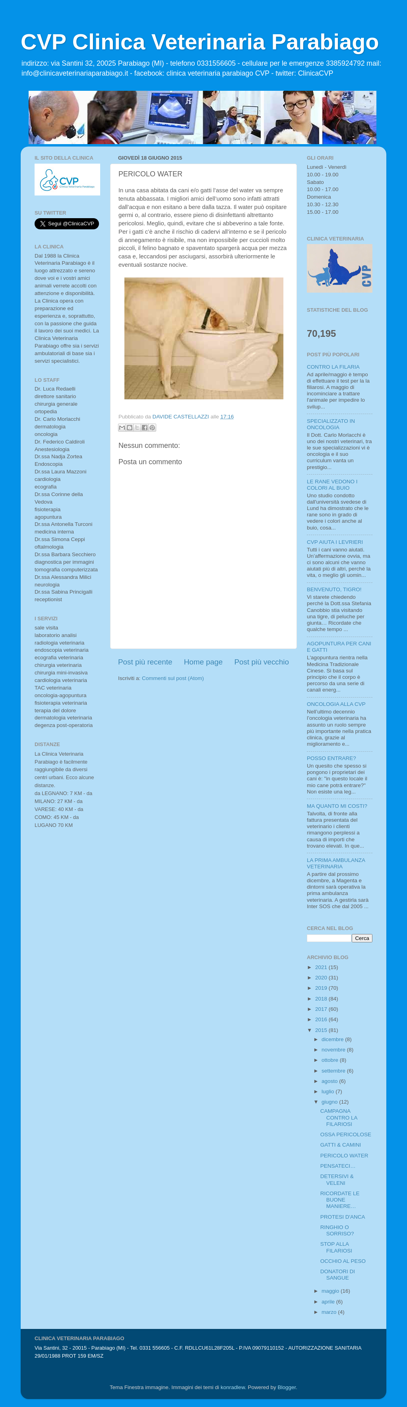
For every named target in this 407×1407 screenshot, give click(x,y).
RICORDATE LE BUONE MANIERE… (340, 1199)
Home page (203, 662)
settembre (334, 1071)
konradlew (233, 1387)
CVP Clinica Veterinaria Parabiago (200, 41)
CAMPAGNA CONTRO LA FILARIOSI (338, 1117)
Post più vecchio (261, 662)
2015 (322, 1030)
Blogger (286, 1387)
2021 (322, 967)
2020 (322, 978)
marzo (330, 1312)
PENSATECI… (338, 1166)
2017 (322, 1009)
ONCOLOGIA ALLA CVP (336, 704)
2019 (322, 988)
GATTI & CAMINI (340, 1145)
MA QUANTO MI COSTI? (337, 806)
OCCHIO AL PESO (343, 1261)
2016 (322, 1019)
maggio (331, 1291)
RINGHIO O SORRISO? (337, 1230)
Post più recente (145, 662)
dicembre (333, 1039)
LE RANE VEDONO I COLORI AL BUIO (332, 485)
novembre (334, 1050)
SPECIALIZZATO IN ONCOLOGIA (331, 424)
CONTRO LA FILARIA (333, 367)
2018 (322, 999)
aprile (329, 1302)
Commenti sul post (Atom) (173, 678)
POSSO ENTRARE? (331, 758)
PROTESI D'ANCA (342, 1217)
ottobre (331, 1060)
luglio (328, 1091)
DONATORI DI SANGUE (337, 1274)
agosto (330, 1081)
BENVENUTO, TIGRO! (334, 589)
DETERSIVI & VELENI (337, 1179)
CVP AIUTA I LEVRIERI (335, 542)
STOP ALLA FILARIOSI (336, 1247)
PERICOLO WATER (344, 1156)
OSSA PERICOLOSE (345, 1134)
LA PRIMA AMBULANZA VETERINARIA (336, 863)
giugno (330, 1102)
